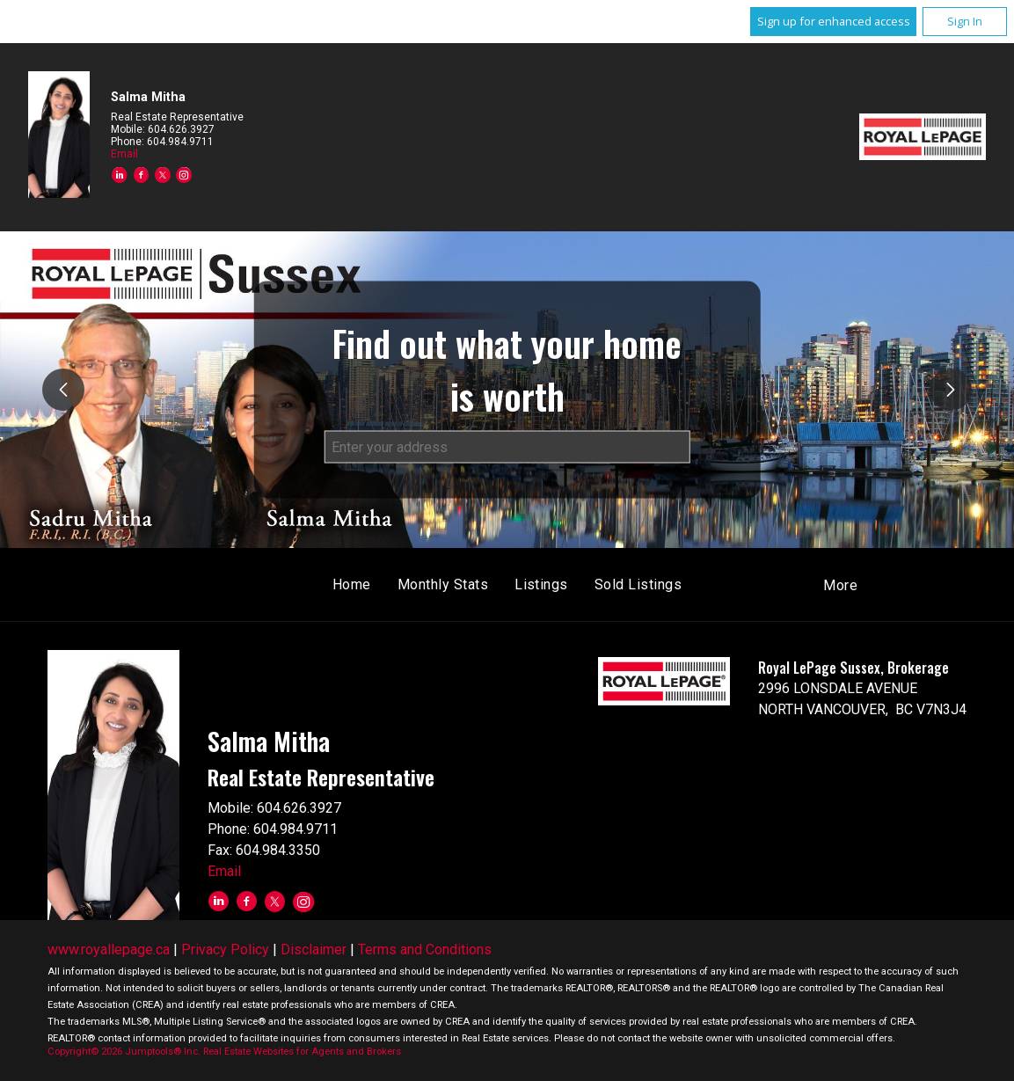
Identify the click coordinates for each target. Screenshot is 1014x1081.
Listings (541, 584)
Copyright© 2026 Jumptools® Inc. (124, 1051)
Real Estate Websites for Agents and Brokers (302, 1051)
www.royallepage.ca (108, 949)
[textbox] (507, 446)
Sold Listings (638, 584)
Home (351, 584)
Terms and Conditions (425, 949)
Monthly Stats (443, 584)
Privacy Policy (225, 949)
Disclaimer (314, 949)
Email (124, 154)
